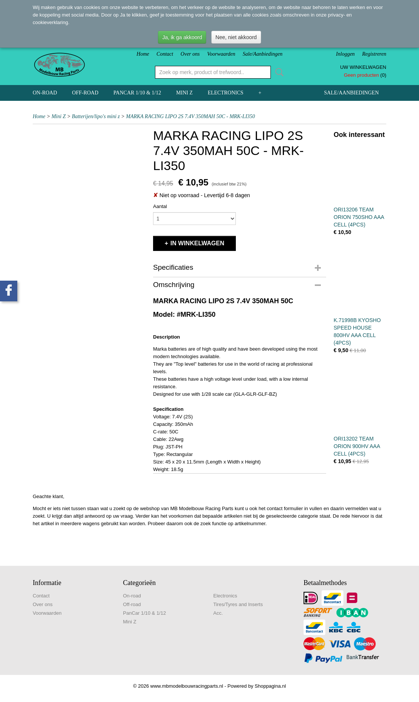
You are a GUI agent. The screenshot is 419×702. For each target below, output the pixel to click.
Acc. (218, 613)
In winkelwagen (197, 243)
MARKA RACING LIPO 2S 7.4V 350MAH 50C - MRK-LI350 (190, 116)
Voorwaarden (221, 54)
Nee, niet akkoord (236, 37)
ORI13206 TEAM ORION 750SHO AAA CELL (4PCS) (359, 217)
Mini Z (184, 93)
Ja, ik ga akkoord (182, 37)
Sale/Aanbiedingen (262, 54)
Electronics (225, 93)
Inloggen (345, 54)
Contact (164, 54)
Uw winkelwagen (363, 67)
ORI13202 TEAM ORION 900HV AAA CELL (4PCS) (357, 446)
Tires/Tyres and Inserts (238, 604)
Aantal (160, 206)
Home (143, 54)
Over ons (190, 54)
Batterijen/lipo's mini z (96, 116)
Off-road (85, 93)
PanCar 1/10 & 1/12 (137, 93)
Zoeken (278, 72)
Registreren (374, 54)
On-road (45, 93)
